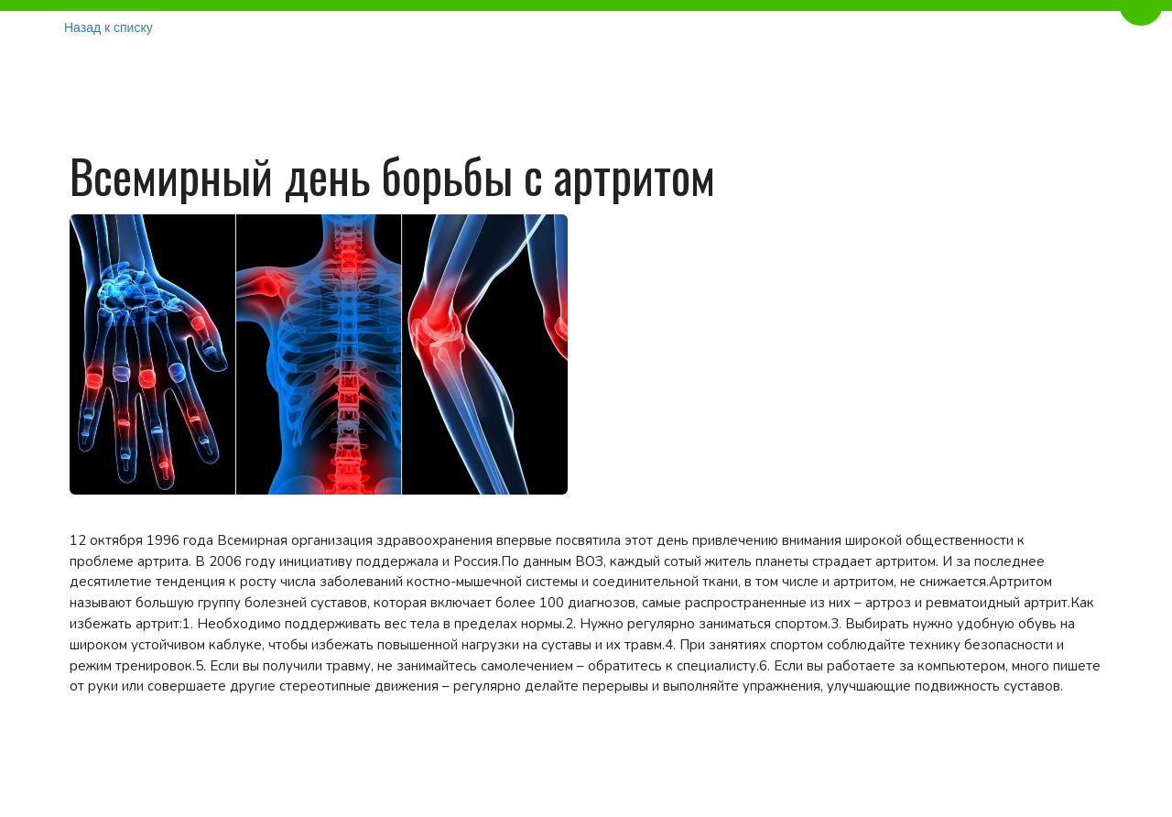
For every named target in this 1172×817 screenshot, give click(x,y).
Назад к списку (108, 27)
